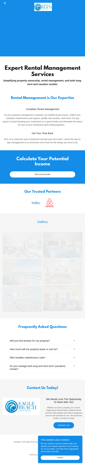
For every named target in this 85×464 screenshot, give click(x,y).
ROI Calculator (42, 174)
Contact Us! (64, 425)
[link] (42, 3)
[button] (9, 3)
